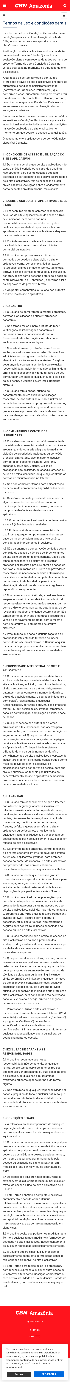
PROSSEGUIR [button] (49, 1374)
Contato (35, 1336)
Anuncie (35, 1330)
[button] (4, 6)
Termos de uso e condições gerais (34, 23)
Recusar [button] (19, 1374)
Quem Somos (35, 1321)
